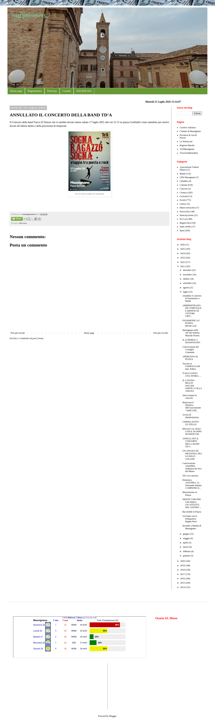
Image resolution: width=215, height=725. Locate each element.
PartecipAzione (186, 215)
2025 (182, 249)
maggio (186, 538)
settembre (187, 283)
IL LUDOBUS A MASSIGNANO (191, 341)
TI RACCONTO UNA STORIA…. (191, 374)
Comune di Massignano (190, 131)
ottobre (186, 279)
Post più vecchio (160, 333)
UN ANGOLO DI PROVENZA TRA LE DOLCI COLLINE (192, 455)
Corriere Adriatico (188, 127)
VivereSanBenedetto (189, 153)
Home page (16, 91)
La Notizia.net (186, 141)
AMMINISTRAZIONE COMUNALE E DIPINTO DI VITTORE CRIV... (191, 311)
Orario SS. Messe (166, 618)
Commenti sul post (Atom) (31, 338)
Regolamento (35, 91)
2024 (182, 253)
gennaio (187, 555)
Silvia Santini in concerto (189, 396)
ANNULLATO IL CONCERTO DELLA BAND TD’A (190, 442)
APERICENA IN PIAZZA (190, 357)
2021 (182, 266)
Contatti (66, 91)
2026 (182, 244)
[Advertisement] (24, 685)
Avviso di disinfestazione (190, 416)
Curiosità (184, 196)
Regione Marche (187, 145)
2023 (182, 257)
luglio (186, 292)
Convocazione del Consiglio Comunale (190, 350)
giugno (186, 534)
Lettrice (183, 204)
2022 (182, 262)
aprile (186, 542)
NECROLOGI (84, 91)
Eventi (182, 200)
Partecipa (52, 91)
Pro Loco (23, 223)
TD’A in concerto (190, 475)
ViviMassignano (187, 149)
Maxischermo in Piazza (189, 493)
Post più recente (18, 333)
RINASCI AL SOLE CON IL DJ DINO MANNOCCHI (192, 432)
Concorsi (184, 188)
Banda (182, 173)
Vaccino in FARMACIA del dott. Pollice (191, 366)
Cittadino (184, 181)
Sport (182, 230)
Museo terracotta (187, 207)
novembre (187, 274)
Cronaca (183, 192)
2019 (182, 565)
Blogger (112, 716)
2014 (182, 587)
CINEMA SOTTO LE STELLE (190, 423)
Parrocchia (184, 211)
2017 (182, 574)
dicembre (187, 270)
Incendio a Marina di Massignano (191, 527)
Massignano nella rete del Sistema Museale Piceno (191, 333)
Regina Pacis (185, 223)
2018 (182, 569)
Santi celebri (185, 226)
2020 (182, 561)
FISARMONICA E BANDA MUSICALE (191, 323)
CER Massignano (187, 177)
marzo (186, 547)
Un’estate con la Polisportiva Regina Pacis (189, 519)
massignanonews (28, 15)
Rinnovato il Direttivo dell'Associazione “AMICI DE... (191, 406)
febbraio (187, 551)
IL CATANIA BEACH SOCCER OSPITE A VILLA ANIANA (192, 385)
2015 (182, 582)
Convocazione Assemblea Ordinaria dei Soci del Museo (192, 467)
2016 (182, 578)
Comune (183, 185)
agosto (186, 287)
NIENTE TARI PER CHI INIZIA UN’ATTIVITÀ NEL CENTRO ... (191, 503)
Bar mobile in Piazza (191, 511)
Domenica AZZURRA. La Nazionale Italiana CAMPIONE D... (192, 484)
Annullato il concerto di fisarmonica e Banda (191, 298)
